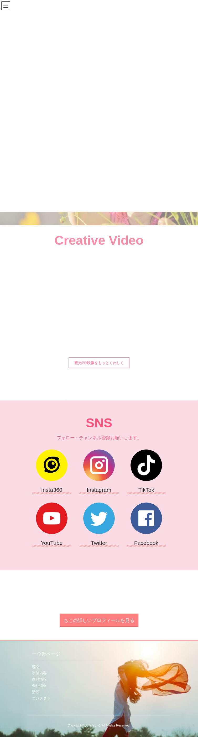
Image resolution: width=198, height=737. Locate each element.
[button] (99, 362)
